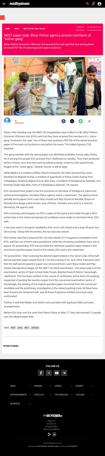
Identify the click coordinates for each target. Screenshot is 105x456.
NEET (13, 328)
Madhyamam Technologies (48, 446)
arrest (20, 328)
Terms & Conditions (51, 429)
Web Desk (19, 123)
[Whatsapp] (80, 121)
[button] (4, 4)
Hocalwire (72, 446)
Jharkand (34, 328)
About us (51, 421)
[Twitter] (72, 121)
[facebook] (63, 121)
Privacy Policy (51, 426)
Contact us (51, 424)
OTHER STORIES (10, 346)
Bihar (27, 328)
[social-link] (89, 121)
